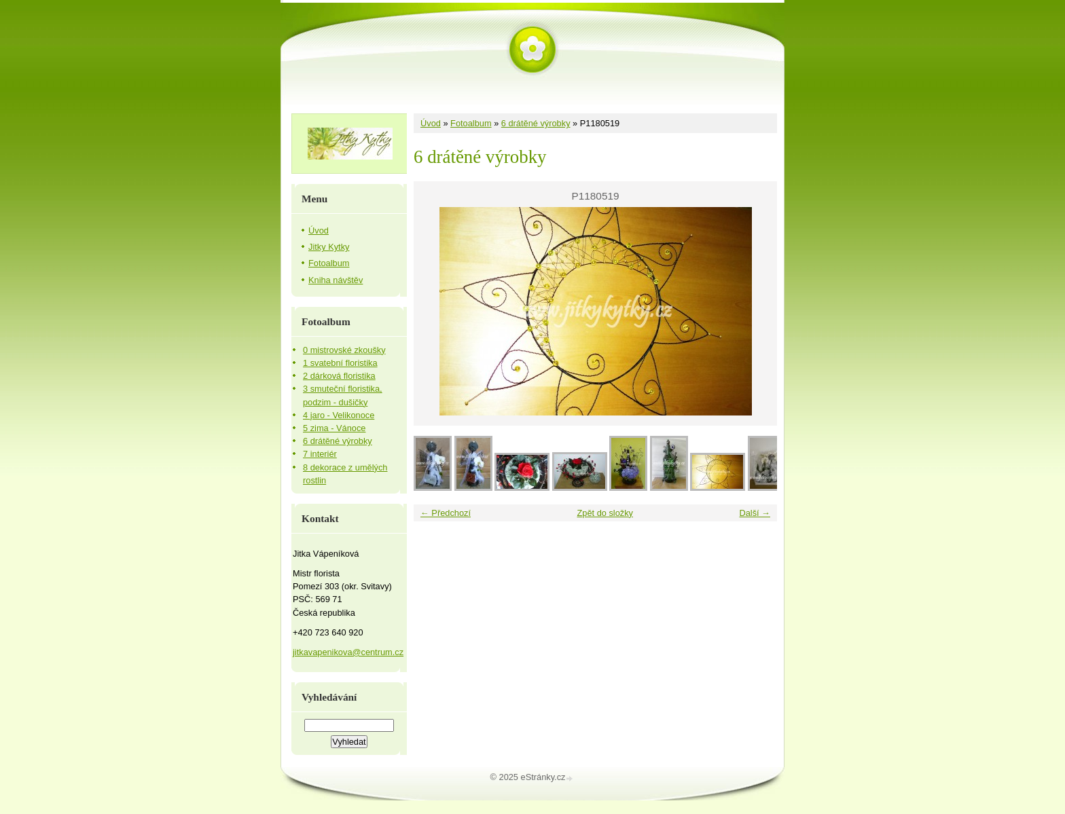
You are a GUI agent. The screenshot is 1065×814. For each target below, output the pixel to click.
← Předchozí (445, 513)
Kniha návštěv (335, 280)
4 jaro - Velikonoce (338, 415)
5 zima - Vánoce (334, 428)
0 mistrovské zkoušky (344, 350)
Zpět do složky (605, 513)
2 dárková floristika (339, 376)
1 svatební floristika (340, 363)
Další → (754, 513)
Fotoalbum (470, 123)
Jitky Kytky (328, 247)
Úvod (430, 123)
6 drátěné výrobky (536, 123)
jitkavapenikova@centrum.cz (348, 652)
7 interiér (320, 454)
